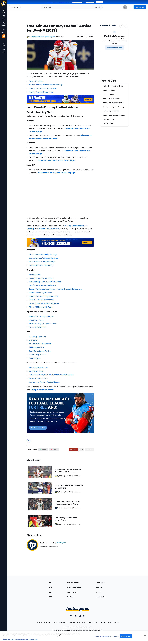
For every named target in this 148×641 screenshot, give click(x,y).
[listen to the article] (80, 37)
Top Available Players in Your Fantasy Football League (51, 375)
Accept (99, 2)
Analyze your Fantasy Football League (44, 382)
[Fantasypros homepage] (3, 4)
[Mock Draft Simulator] (114, 47)
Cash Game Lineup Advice (40, 351)
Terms (55, 622)
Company (72, 622)
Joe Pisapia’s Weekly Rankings (41, 265)
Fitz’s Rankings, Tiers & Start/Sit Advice (45, 282)
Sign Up (109, 622)
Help (96, 622)
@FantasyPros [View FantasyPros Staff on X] (50, 37)
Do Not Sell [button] (47, 622)
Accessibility (63, 622)
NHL (50, 597)
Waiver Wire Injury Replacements (42, 323)
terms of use (90, 2)
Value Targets (34, 358)
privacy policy (77, 2)
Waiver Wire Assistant (38, 378)
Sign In (116, 622)
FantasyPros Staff (37, 37)
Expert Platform (72, 592)
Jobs (83, 622)
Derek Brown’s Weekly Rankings (42, 261)
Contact (89, 622)
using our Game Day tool (43, 390)
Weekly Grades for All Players (41, 278)
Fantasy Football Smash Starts (41, 300)
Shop (98, 592)
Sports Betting (101, 597)
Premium (102, 622)
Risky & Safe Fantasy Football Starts (44, 303)
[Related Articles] (60, 492)
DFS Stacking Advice (37, 354)
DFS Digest (33, 340)
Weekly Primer (34, 274)
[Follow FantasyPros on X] (89, 449)
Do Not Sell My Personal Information (106, 636)
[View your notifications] (125, 7)
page (39, 131)
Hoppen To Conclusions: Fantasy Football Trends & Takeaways (55, 289)
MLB (50, 587)
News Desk (99, 587)
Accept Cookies (126, 636)
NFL (29, 441)
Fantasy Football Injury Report (41, 316)
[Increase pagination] (126, 26)
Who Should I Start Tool (38, 367)
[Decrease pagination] (121, 26)
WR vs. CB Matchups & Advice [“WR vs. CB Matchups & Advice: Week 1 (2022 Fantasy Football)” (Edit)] (41, 307)
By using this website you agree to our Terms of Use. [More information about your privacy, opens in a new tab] (20, 639)
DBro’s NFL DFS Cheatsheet (40, 344)
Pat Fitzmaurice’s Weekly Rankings (43, 254)
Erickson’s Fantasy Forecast (40, 292)
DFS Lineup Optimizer (37, 336)
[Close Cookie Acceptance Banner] (145, 636)
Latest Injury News (36, 320)
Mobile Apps (100, 583)
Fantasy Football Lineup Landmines (43, 296)
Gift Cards (70, 597)
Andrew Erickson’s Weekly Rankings (43, 258)
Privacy (39, 622)
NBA (50, 592)
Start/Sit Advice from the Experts (42, 285)
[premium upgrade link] (130, 7)
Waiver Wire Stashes (37, 327)
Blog (78, 622)
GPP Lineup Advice (36, 347)
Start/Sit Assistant (36, 371)
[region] (74, 636)
